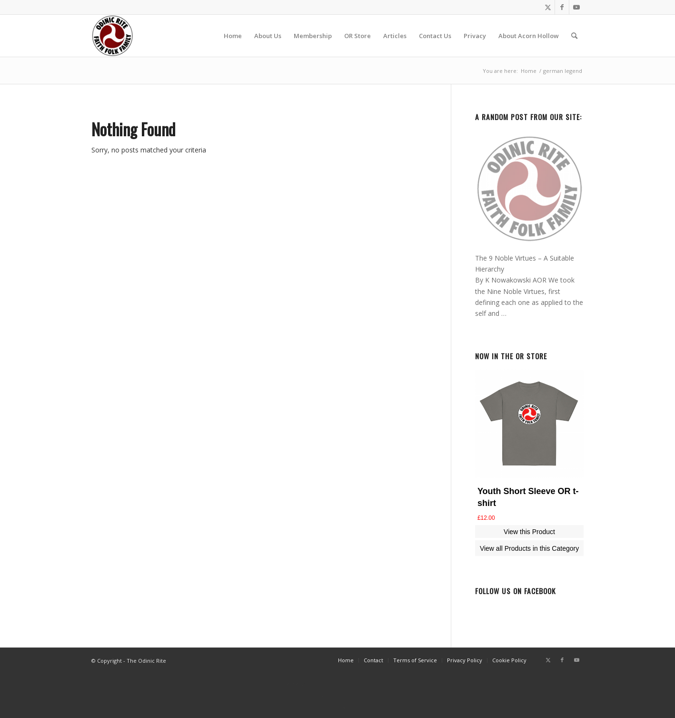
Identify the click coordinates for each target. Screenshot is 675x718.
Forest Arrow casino (337, 707)
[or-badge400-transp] (112, 36)
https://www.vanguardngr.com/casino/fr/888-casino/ (338, 684)
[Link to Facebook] (562, 7)
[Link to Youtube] (576, 7)
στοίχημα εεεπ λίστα (337, 695)
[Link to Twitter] (548, 7)
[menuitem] (233, 36)
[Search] (574, 36)
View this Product (529, 532)
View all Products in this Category (529, 548)
